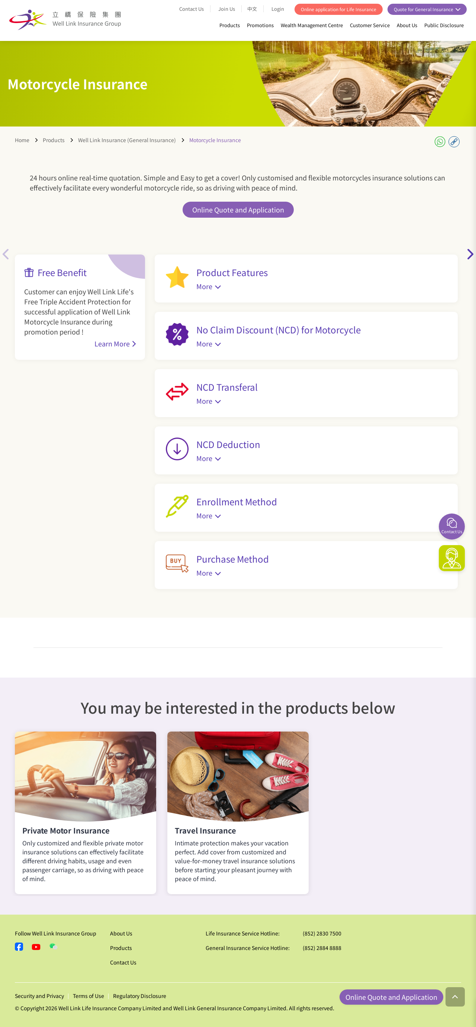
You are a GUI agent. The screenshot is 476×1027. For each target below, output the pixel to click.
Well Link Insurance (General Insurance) (127, 140)
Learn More (112, 343)
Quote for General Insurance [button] (424, 9)
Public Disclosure (444, 25)
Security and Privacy (39, 995)
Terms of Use (88, 995)
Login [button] (278, 8)
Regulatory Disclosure (139, 995)
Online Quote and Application (238, 209)
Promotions (260, 25)
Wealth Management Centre (312, 25)
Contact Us (191, 8)
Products (229, 25)
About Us (407, 25)
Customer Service (370, 25)
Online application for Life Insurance (338, 9)
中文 (252, 8)
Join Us (226, 8)
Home (22, 140)
